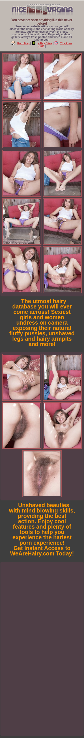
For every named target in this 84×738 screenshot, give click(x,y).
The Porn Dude (55, 45)
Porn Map (20, 43)
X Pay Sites (42, 43)
